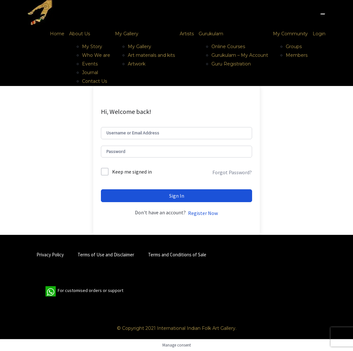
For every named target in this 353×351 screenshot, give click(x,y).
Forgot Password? (232, 172)
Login (319, 34)
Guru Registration (231, 64)
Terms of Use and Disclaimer (106, 255)
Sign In (176, 196)
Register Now (203, 213)
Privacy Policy (50, 255)
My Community (290, 34)
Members (297, 55)
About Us (79, 34)
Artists (187, 34)
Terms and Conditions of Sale (177, 255)
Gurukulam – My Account (239, 55)
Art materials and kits (151, 55)
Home (57, 34)
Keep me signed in (132, 171)
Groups (294, 46)
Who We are (96, 55)
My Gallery (126, 34)
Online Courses (228, 46)
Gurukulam (211, 34)
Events (90, 64)
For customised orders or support (84, 291)
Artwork (136, 64)
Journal (90, 72)
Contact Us (94, 81)
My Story (92, 46)
